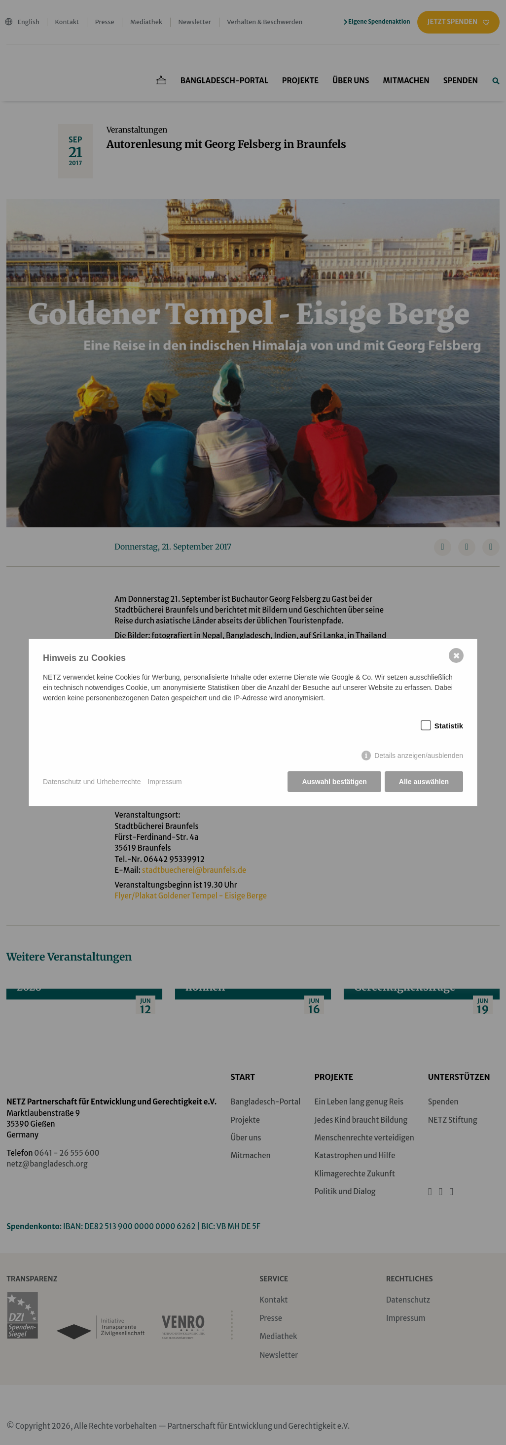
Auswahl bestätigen (334, 782)
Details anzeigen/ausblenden (418, 755)
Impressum (164, 782)
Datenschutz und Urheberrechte (92, 782)
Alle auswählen (424, 782)
